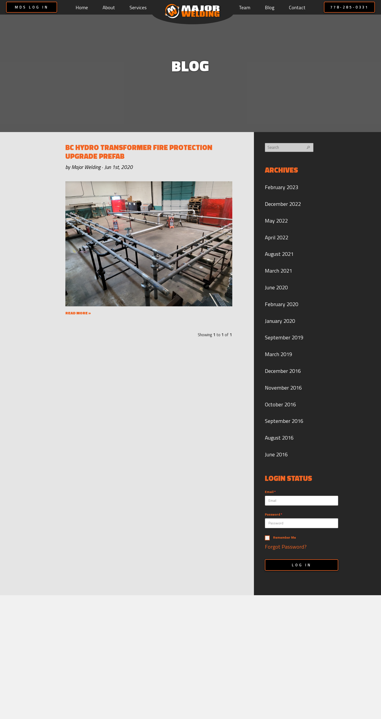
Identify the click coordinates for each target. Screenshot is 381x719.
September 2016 (284, 421)
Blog (269, 7)
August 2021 (279, 254)
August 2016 (279, 438)
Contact (297, 7)
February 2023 (281, 187)
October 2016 (280, 404)
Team (244, 7)
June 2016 (276, 454)
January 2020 (280, 321)
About (109, 7)
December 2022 (283, 204)
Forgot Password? (286, 547)
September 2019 (284, 337)
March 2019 (278, 354)
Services (138, 7)
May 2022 (276, 221)
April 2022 (276, 237)
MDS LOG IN (32, 7)
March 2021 (278, 271)
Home (82, 7)
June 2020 (276, 287)
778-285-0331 (349, 7)
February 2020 (281, 304)
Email (269, 492)
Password (272, 514)
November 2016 (283, 388)
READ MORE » (78, 313)
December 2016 (283, 371)
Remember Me (284, 537)
